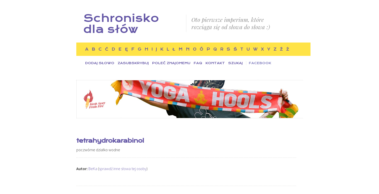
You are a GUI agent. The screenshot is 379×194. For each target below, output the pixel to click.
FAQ (198, 63)
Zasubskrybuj (133, 63)
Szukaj (235, 63)
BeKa (92, 168)
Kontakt (215, 63)
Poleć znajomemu (171, 63)
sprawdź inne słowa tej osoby (123, 168)
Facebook (260, 63)
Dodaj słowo (99, 63)
